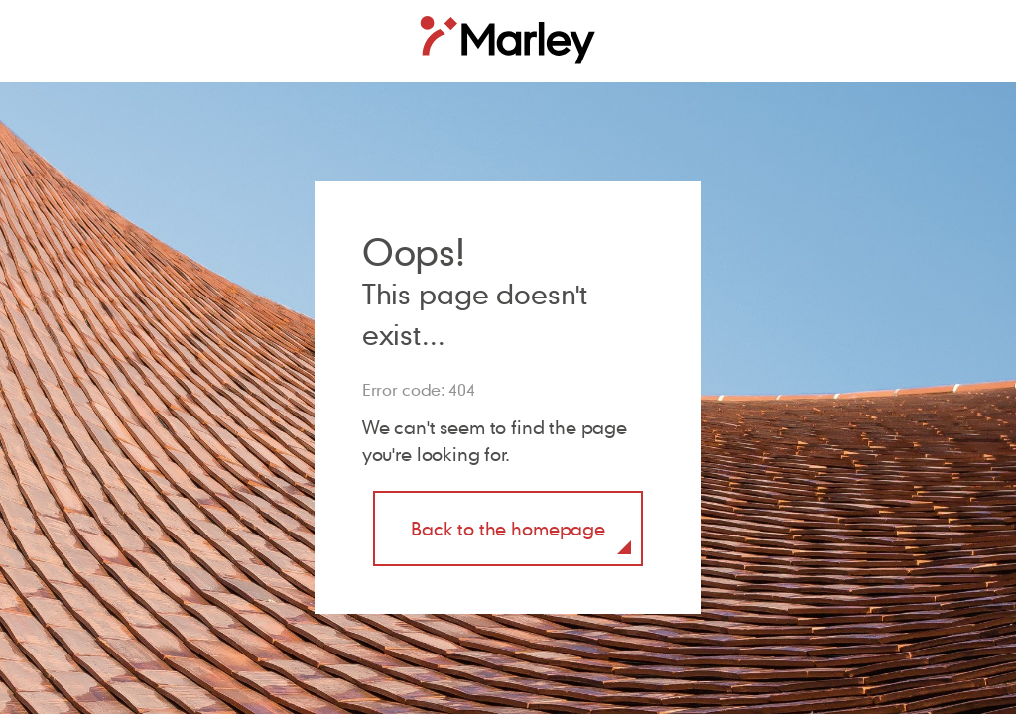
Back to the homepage (508, 528)
